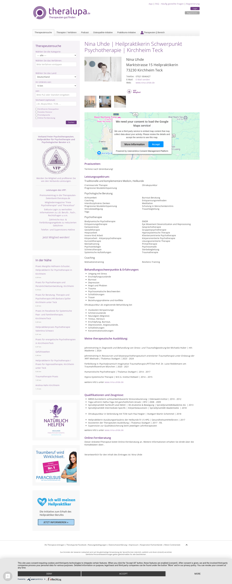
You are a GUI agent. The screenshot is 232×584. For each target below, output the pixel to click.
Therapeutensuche (43, 32)
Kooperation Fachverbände (151, 545)
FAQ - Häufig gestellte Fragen (169, 3)
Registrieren (192, 13)
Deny (49, 573)
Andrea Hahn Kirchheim (47, 385)
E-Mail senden (143, 79)
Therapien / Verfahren (66, 32)
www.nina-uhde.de (145, 82)
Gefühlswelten (43, 351)
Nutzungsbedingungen (97, 545)
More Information (134, 144)
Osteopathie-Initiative (103, 32)
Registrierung (193, 3)
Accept (156, 144)
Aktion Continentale (172, 545)
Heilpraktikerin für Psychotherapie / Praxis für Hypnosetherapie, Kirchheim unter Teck (55, 364)
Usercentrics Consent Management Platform (147, 151)
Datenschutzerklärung (118, 545)
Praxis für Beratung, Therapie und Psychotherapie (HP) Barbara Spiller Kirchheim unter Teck (53, 298)
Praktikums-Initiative (126, 32)
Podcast (85, 32)
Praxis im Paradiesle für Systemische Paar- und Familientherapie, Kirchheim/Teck (54, 314)
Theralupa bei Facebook (76, 545)
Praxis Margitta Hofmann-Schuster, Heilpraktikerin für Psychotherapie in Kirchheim (54, 270)
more (197, 573)
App (151, 3)
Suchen (71, 122)
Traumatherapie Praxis (47, 376)
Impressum (133, 545)
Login (195, 8)
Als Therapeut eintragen (55, 545)
